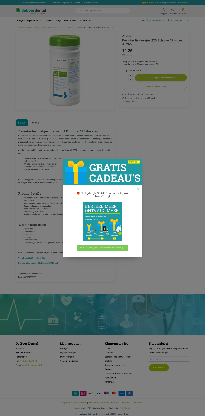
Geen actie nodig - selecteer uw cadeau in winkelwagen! (102, 248)
